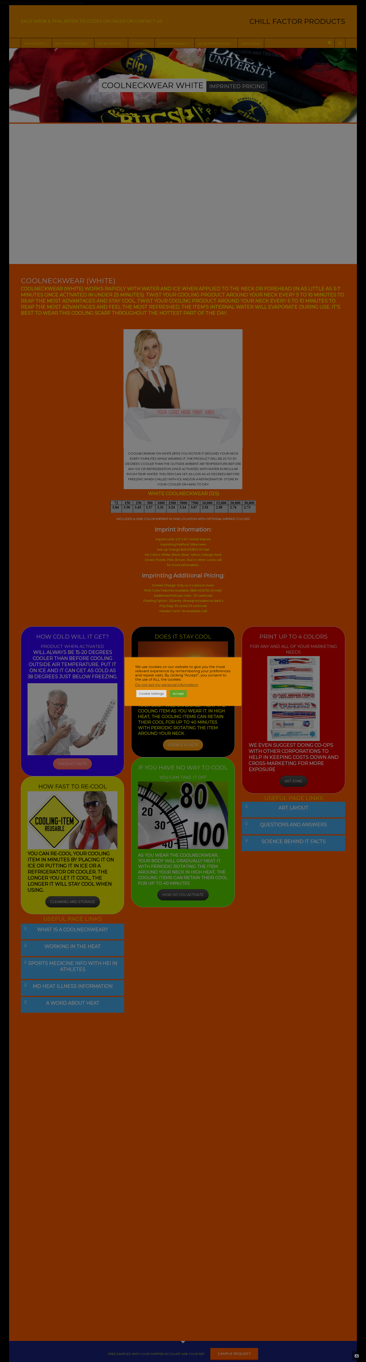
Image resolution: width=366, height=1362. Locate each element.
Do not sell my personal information (166, 685)
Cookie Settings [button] (151, 693)
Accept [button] (178, 693)
